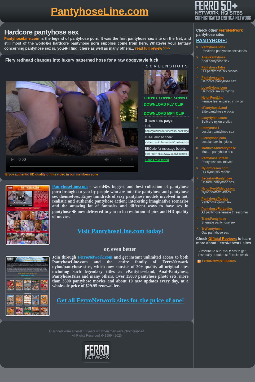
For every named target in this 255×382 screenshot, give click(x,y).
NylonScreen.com (214, 168)
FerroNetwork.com (95, 257)
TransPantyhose (213, 219)
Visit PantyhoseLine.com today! (120, 231)
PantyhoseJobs (213, 47)
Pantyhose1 (210, 128)
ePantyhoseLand (214, 108)
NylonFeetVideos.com (218, 188)
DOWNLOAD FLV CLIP (163, 104)
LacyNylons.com (214, 118)
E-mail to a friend (157, 160)
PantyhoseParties (214, 198)
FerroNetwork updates (219, 261)
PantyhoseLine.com (99, 11)
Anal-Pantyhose (213, 57)
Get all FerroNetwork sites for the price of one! (120, 300)
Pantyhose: (211, 40)
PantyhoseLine (212, 77)
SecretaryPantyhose (216, 178)
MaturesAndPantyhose (218, 148)
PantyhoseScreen (214, 158)
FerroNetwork (231, 30)
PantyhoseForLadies (217, 209)
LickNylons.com (213, 138)
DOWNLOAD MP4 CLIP (164, 113)
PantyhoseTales (213, 67)
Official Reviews (222, 239)
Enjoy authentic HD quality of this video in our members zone (51, 174)
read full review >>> (152, 48)
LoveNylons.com (214, 87)
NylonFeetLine (212, 98)
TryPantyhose (211, 229)
